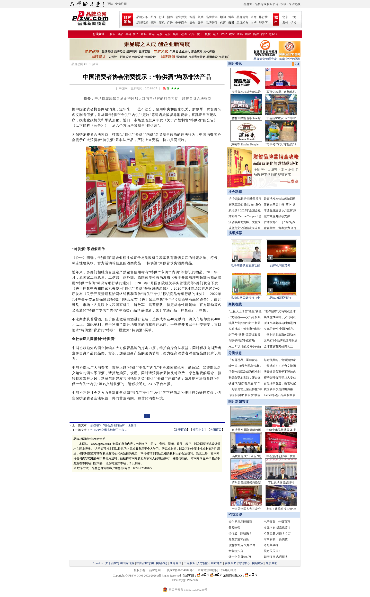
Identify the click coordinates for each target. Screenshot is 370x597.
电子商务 (181, 22)
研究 (253, 17)
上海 (293, 17)
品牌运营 (242, 17)
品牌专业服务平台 (266, 4)
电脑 (160, 34)
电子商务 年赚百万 (277, 521)
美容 (128, 34)
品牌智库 (212, 22)
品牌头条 (142, 17)
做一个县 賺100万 (240, 557)
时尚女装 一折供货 (276, 539)
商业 (264, 34)
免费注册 (121, 4)
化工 (200, 34)
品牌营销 (212, 17)
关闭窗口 (216, 429)
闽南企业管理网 (289, 57)
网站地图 (216, 563)
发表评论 (181, 429)
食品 (120, 34)
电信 (168, 34)
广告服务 (189, 563)
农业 (224, 34)
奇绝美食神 (271, 545)
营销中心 (244, 563)
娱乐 (176, 34)
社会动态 (235, 192)
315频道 (93, 64)
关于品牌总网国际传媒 (119, 563)
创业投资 (181, 17)
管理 (153, 22)
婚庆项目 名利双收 (276, 557)
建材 (232, 34)
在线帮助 (230, 563)
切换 (293, 22)
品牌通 (248, 4)
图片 (153, 17)
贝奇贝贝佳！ (272, 551)
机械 (208, 34)
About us (98, 563)
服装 (112, 34)
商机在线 (235, 304)
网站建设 (258, 563)
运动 (184, 34)
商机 (162, 22)
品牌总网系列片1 (280, 298)
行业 (162, 17)
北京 (285, 17)
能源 (256, 34)
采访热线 (294, 4)
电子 (216, 34)
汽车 (192, 34)
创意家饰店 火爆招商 (242, 545)
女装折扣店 (236, 551)
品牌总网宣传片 (280, 265)
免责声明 (271, 563)
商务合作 (175, 563)
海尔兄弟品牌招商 (240, 521)
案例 (200, 22)
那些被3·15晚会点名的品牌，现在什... (114, 425)
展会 (192, 22)
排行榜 (263, 17)
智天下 (263, 22)
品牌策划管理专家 (265, 57)
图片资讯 (234, 64)
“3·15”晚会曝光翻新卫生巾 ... (108, 430)
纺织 (248, 34)
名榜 (253, 22)
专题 (192, 17)
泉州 (285, 22)
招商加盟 (235, 515)
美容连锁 (234, 527)
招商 (170, 17)
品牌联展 (142, 22)
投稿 (283, 4)
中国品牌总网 (145, 563)
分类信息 (235, 353)
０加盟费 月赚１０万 (277, 533)
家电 (152, 34)
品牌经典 (242, 22)
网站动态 (162, 563)
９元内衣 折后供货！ (277, 527)
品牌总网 (77, 64)
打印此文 (198, 429)
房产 (136, 34)
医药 (240, 34)
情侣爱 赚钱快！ (240, 533)
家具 (144, 34)
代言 (223, 22)
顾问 (223, 17)
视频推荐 (235, 233)
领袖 (200, 17)
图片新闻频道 (238, 402)
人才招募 (203, 563)
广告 (170, 22)
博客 (231, 17)
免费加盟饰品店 (239, 539)
